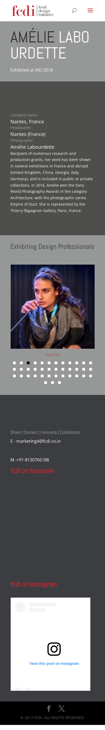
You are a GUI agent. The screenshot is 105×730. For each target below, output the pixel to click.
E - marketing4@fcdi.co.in (35, 441)
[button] (14, 362)
